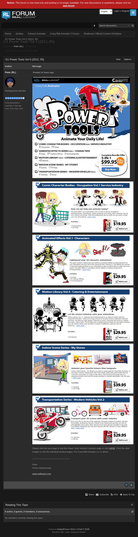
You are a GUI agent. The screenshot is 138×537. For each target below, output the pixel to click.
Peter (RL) (19, 46)
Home (8, 33)
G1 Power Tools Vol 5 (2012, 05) (21, 39)
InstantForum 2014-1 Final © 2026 (73, 529)
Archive (19, 33)
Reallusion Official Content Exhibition (103, 33)
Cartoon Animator (37, 33)
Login (116, 11)
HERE (112, 448)
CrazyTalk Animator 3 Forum (64, 33)
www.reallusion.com (41, 474)
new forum (68, 5)
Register (126, 11)
